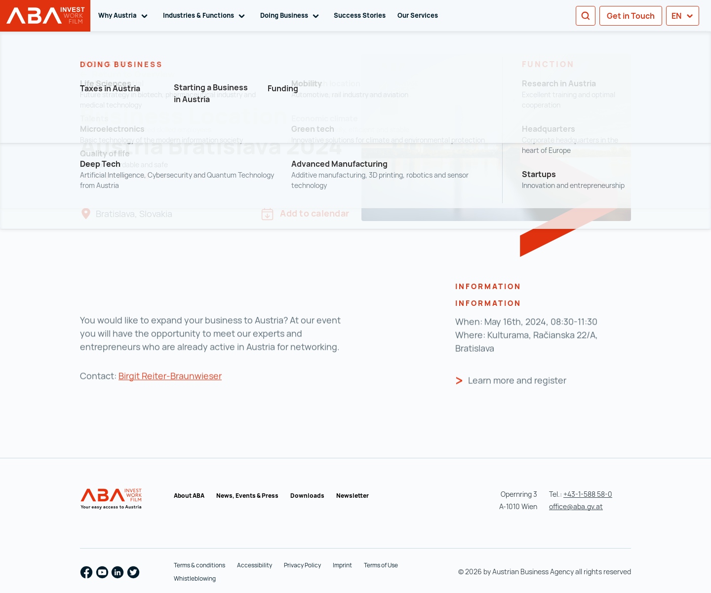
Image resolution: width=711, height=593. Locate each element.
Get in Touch (631, 15)
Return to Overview (132, 74)
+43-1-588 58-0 (587, 494)
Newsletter (352, 495)
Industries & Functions (205, 16)
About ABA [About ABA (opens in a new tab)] (189, 495)
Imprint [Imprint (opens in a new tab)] (342, 565)
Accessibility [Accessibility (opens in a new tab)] (254, 565)
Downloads (307, 495)
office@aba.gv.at (576, 506)
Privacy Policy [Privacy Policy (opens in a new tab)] (302, 565)
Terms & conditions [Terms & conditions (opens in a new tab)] (199, 565)
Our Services (417, 15)
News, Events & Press (247, 495)
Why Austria (124, 16)
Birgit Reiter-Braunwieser (170, 389)
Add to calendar (305, 214)
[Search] (585, 16)
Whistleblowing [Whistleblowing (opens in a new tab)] (195, 578)
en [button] (683, 15)
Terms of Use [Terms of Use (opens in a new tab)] (381, 565)
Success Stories (360, 15)
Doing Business (291, 16)
